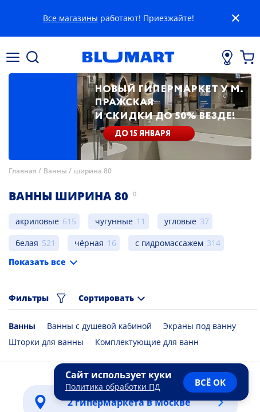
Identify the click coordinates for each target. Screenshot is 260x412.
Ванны (55, 171)
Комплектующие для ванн (147, 341)
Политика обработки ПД (112, 386)
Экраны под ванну (199, 325)
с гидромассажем (169, 242)
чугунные (114, 221)
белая (26, 242)
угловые (180, 221)
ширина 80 (93, 171)
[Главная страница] (128, 57)
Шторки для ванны (46, 341)
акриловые (37, 221)
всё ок (210, 382)
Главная (23, 171)
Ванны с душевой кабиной (99, 325)
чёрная (89, 242)
